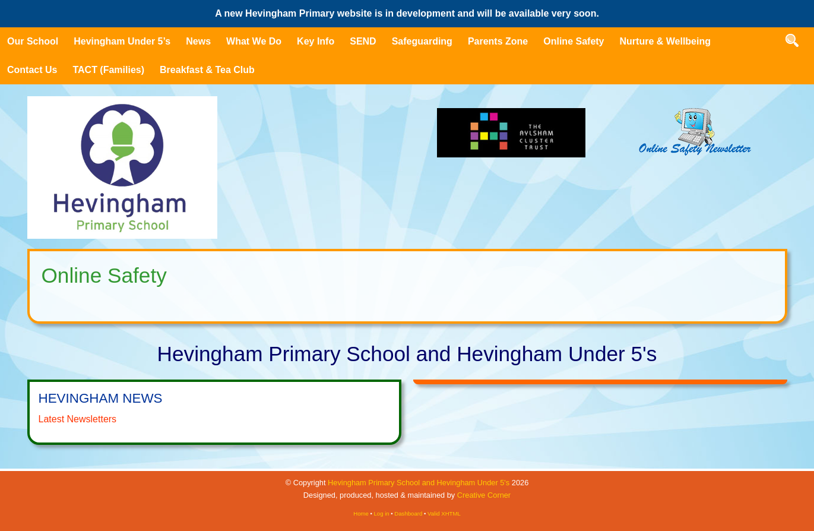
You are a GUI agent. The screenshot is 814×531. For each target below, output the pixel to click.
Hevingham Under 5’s (122, 41)
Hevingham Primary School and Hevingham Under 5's (418, 482)
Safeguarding (422, 41)
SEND (363, 41)
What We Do (253, 41)
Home (361, 513)
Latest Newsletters (78, 419)
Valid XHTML (444, 513)
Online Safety (573, 41)
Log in (381, 513)
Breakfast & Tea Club (207, 70)
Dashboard (408, 513)
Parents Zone (498, 41)
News (198, 41)
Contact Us (32, 70)
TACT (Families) (108, 70)
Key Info (315, 41)
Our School (32, 41)
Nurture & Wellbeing (665, 41)
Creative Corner (484, 495)
